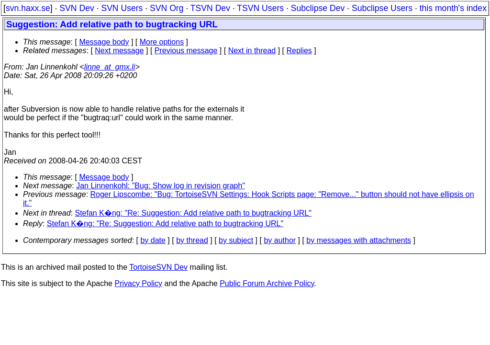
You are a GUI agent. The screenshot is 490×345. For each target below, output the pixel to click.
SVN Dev (76, 8)
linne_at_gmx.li (109, 67)
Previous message (186, 50)
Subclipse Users (382, 8)
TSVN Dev (210, 8)
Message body (104, 42)
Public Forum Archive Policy (267, 283)
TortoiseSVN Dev (158, 267)
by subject (236, 240)
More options (162, 42)
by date (152, 240)
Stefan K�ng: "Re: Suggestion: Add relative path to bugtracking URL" (193, 213)
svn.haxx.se (28, 8)
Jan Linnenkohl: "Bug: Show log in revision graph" (160, 186)
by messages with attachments (358, 240)
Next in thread (252, 50)
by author (280, 240)
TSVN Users (260, 8)
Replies (299, 50)
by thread (192, 240)
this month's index (453, 8)
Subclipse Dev (318, 8)
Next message (119, 50)
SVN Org (166, 8)
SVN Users (122, 8)
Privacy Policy (138, 283)
